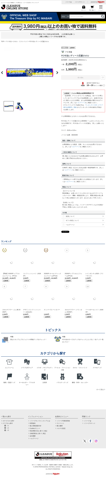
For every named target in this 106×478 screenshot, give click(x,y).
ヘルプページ (80, 102)
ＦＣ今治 (9, 41)
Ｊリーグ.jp (68, 2)
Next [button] (57, 72)
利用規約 (33, 423)
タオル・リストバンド (20, 41)
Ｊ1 (8, 425)
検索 (103, 16)
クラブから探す (8, 423)
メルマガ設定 (61, 428)
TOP (2, 41)
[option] (30, 73)
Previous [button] (2, 72)
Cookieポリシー (35, 428)
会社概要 (33, 436)
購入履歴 (60, 426)
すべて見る (100, 389)
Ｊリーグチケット (80, 2)
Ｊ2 (8, 428)
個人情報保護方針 (35, 426)
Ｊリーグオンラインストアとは (40, 421)
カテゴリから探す (8, 421)
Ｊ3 (8, 430)
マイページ (60, 423)
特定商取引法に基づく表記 (38, 431)
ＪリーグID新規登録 (63, 421)
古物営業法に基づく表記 (38, 433)
